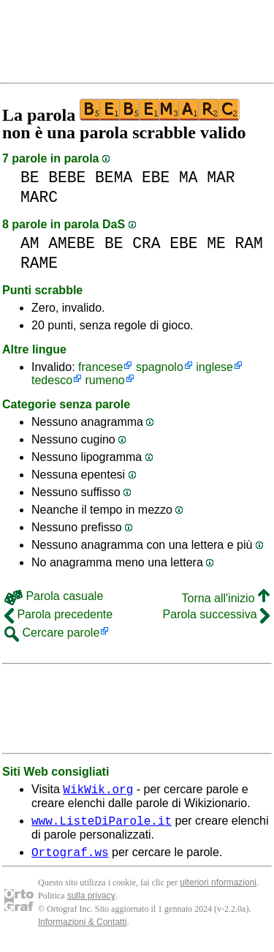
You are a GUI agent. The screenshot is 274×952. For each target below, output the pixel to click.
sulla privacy (91, 902)
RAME (39, 263)
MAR (221, 177)
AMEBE (71, 243)
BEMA (113, 177)
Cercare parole (51, 632)
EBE (156, 177)
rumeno (105, 380)
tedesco (51, 380)
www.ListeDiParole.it (101, 825)
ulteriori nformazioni (218, 889)
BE (29, 177)
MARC (39, 197)
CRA (146, 243)
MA (188, 177)
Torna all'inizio (226, 598)
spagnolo (159, 367)
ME (216, 243)
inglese (214, 367)
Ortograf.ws (70, 858)
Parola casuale (53, 596)
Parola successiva (216, 614)
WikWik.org (98, 791)
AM (29, 243)
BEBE (66, 177)
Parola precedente (58, 614)
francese (100, 367)
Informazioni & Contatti (82, 928)
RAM (249, 243)
